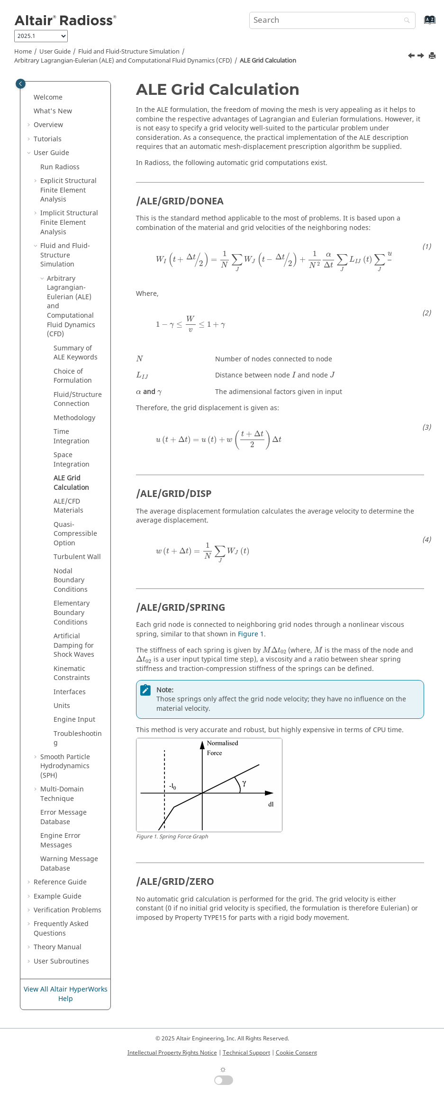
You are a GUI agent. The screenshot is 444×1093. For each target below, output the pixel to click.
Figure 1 (251, 634)
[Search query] (332, 20)
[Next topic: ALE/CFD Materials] (422, 57)
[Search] (404, 21)
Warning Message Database (69, 863)
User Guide (55, 51)
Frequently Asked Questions (61, 928)
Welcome (48, 97)
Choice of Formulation (73, 376)
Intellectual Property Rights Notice (172, 1052)
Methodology (74, 418)
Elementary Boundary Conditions (72, 612)
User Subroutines (61, 961)
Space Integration (72, 459)
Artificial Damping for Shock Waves (74, 645)
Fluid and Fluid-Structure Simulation (129, 51)
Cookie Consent (296, 1052)
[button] (30, 97)
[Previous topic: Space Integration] (412, 57)
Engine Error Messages (60, 840)
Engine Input (74, 720)
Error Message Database (63, 817)
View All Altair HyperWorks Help (66, 994)
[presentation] (296, 261)
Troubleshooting (78, 738)
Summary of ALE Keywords (76, 353)
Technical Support (246, 1052)
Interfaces (70, 692)
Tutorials (48, 139)
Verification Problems (67, 910)
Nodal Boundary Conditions (71, 580)
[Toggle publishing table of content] (21, 84)
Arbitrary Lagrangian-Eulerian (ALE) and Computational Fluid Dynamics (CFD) (123, 60)
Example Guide (58, 896)
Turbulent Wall (77, 557)
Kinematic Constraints (72, 673)
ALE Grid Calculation (268, 60)
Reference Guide (60, 882)
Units (62, 706)
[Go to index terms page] (419, 24)
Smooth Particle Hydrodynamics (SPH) (65, 766)
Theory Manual (58, 947)
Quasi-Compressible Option (75, 534)
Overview (48, 125)
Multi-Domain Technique (62, 794)
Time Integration (72, 436)
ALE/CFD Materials (68, 506)
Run (60, 167)
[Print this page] (433, 56)
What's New (53, 111)
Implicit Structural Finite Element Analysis (69, 222)
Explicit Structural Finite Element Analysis (68, 190)
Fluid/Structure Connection (78, 399)
